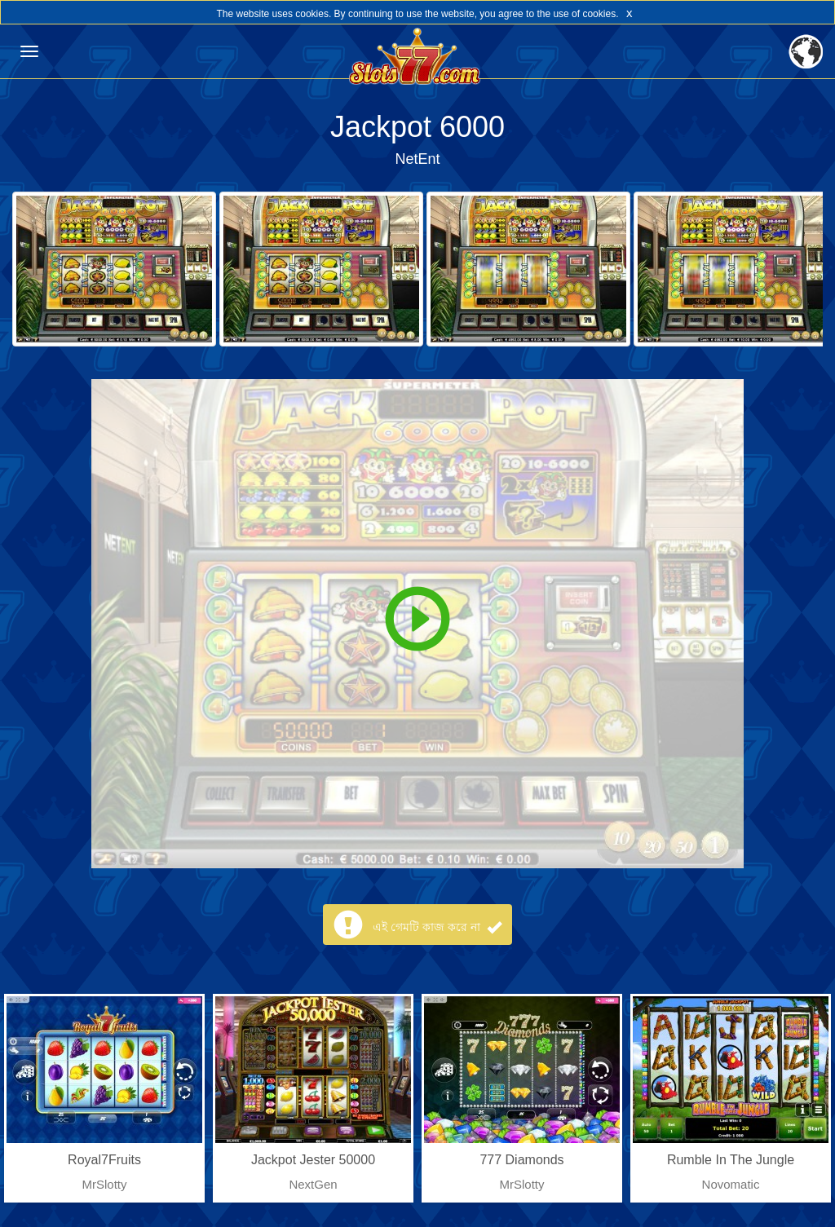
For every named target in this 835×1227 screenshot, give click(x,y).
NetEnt (417, 159)
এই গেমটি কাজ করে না (437, 926)
